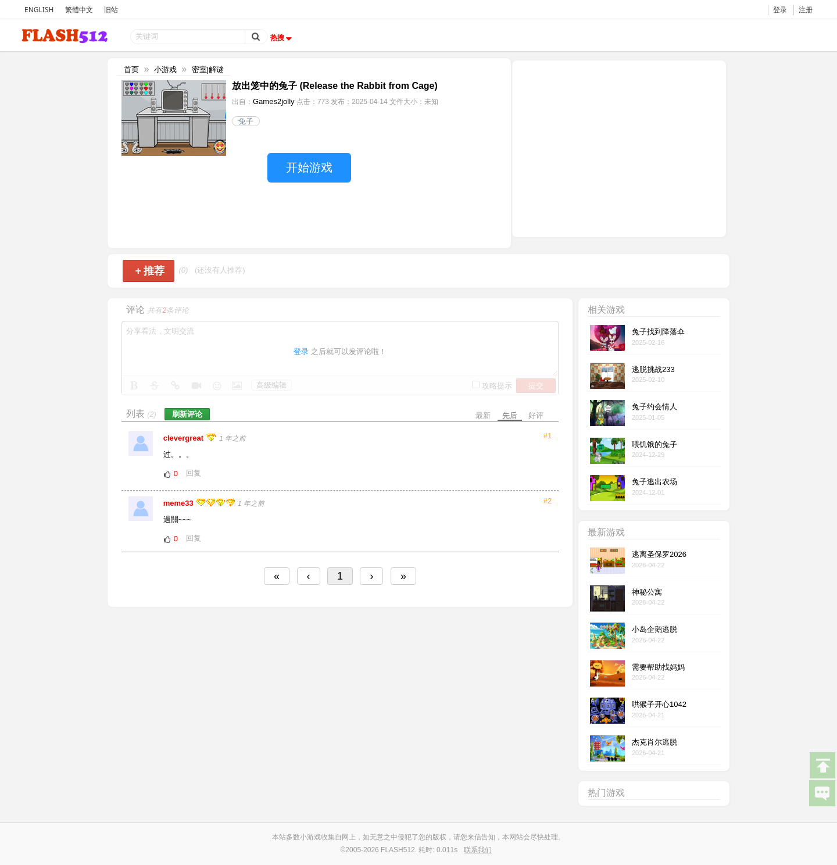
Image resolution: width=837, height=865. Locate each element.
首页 (131, 69)
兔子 (245, 121)
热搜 (282, 38)
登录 (780, 10)
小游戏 (165, 69)
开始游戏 (309, 167)
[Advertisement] (619, 147)
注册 (806, 10)
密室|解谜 (208, 69)
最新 (483, 415)
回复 (193, 473)
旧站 (111, 10)
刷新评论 (187, 414)
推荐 (149, 271)
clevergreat (184, 438)
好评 (535, 415)
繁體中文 (79, 10)
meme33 (179, 503)
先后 (509, 415)
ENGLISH (38, 10)
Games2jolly (274, 101)
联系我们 (478, 850)
